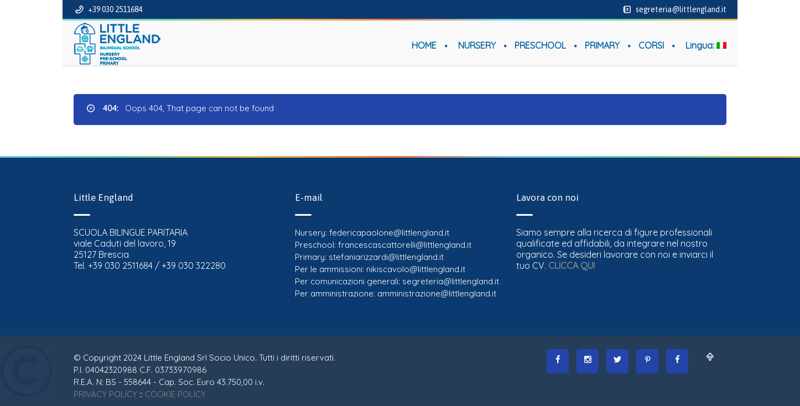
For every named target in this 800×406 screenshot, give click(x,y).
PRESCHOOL (540, 45)
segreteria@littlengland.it (680, 9)
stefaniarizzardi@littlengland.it (386, 257)
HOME (424, 45)
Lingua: (705, 45)
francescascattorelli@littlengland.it (404, 245)
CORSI (651, 45)
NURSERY (477, 45)
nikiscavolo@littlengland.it (415, 269)
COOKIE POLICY (175, 394)
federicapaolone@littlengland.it (389, 232)
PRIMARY (602, 45)
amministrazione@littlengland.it (436, 293)
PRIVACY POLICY (105, 394)
